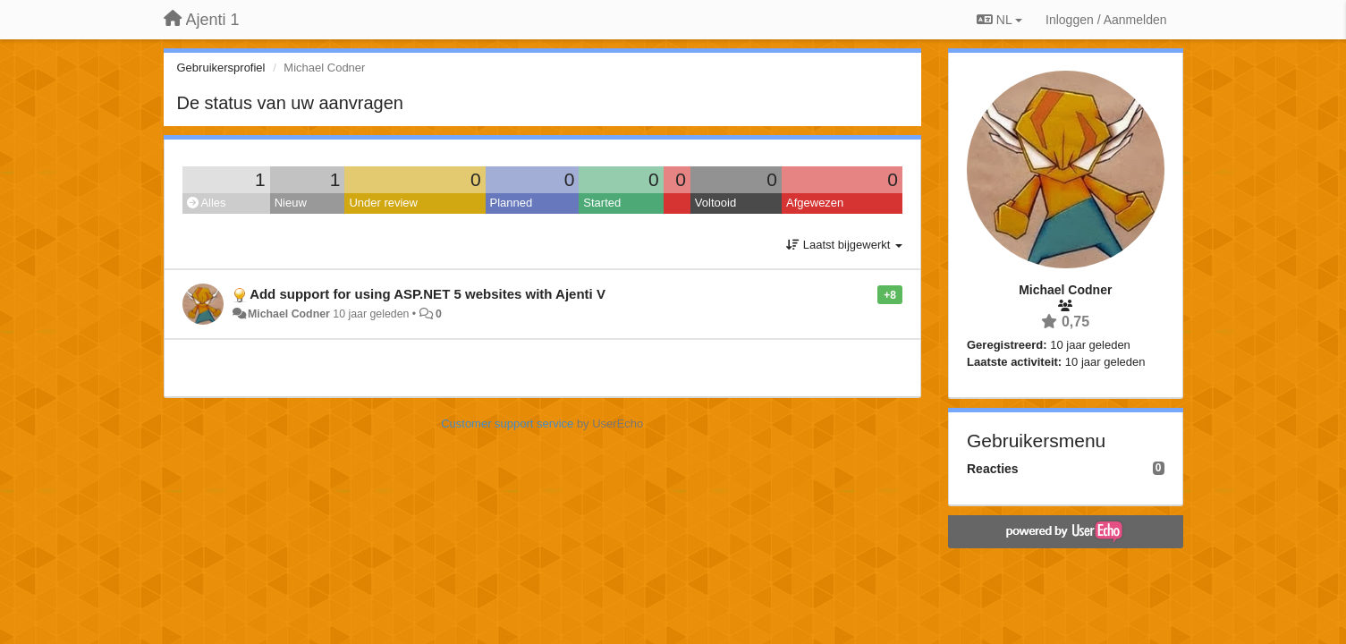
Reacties (993, 469)
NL (999, 20)
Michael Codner (289, 314)
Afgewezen (814, 202)
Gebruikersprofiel (221, 67)
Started (602, 202)
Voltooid (715, 202)
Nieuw (291, 202)
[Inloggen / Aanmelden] (1105, 19)
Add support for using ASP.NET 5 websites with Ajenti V (427, 293)
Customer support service (507, 423)
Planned (511, 202)
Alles (206, 202)
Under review (383, 202)
